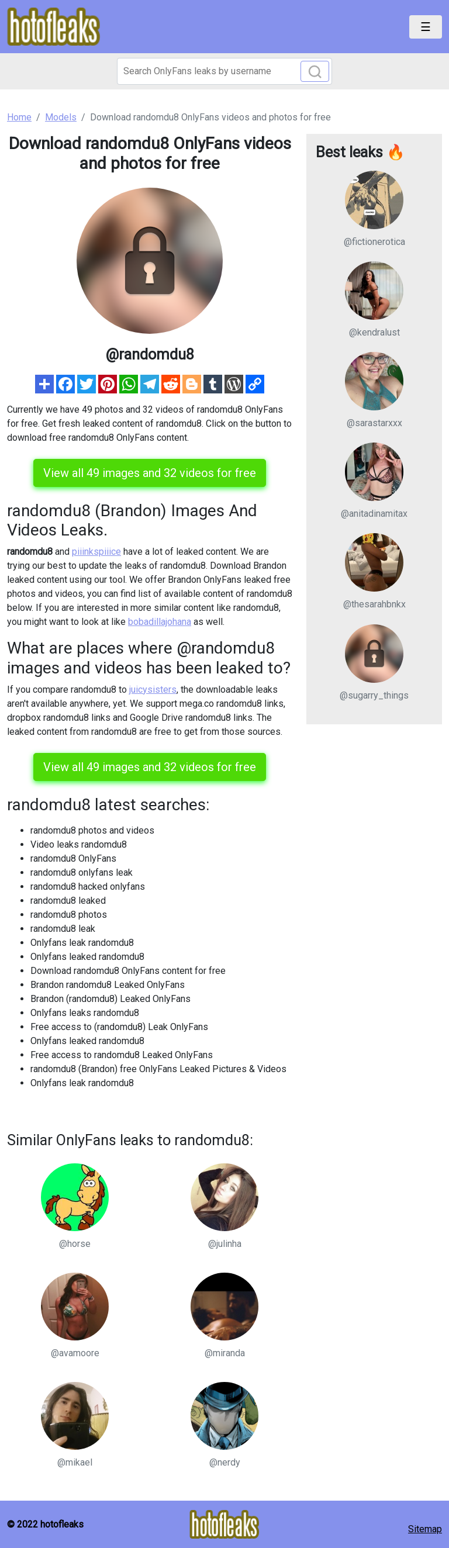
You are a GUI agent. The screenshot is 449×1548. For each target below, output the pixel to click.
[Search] (224, 71)
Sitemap (425, 1529)
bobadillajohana (159, 621)
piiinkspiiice (96, 551)
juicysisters (153, 689)
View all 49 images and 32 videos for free (149, 473)
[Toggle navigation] (425, 27)
